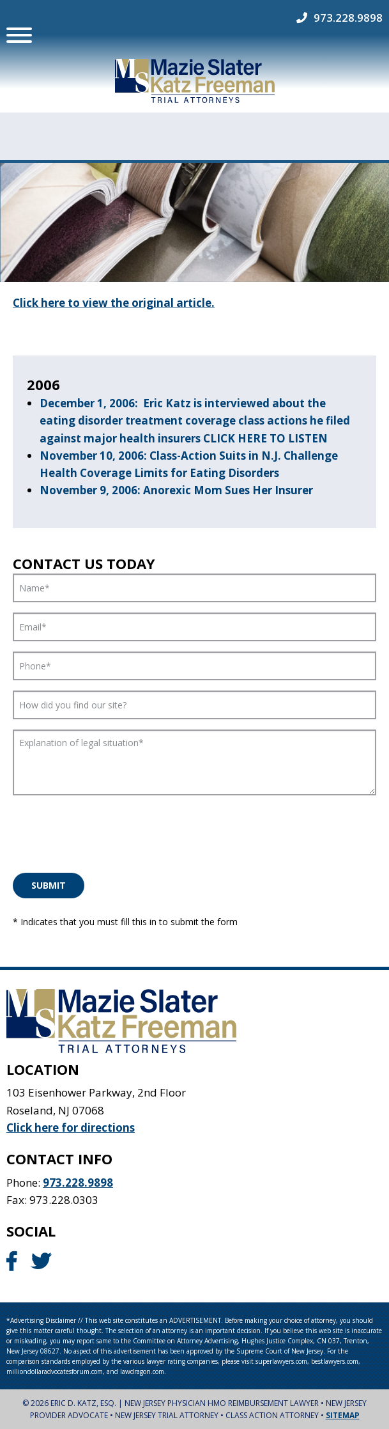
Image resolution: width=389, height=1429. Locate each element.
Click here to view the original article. (114, 302)
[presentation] (110, 830)
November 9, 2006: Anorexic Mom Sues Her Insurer (176, 490)
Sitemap (343, 1415)
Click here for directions (70, 1127)
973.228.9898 (348, 17)
